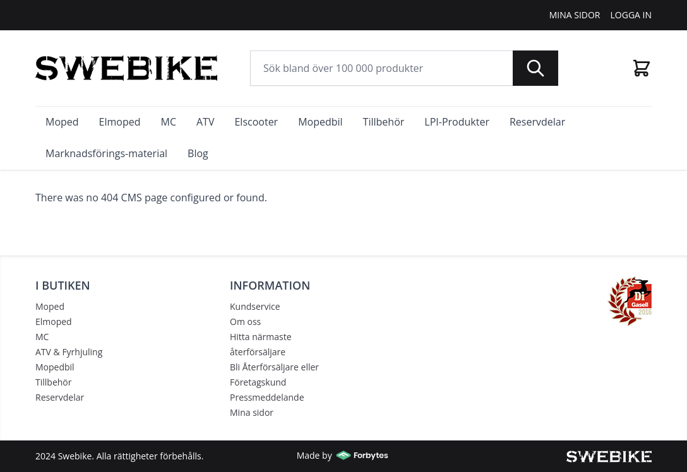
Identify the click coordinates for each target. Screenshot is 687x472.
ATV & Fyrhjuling (68, 352)
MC (42, 337)
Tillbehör (53, 382)
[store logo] (126, 68)
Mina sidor (251, 412)
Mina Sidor (574, 15)
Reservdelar (59, 397)
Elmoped (53, 321)
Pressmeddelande (267, 397)
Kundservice (255, 306)
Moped (49, 306)
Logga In (631, 15)
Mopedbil (55, 367)
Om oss (245, 321)
